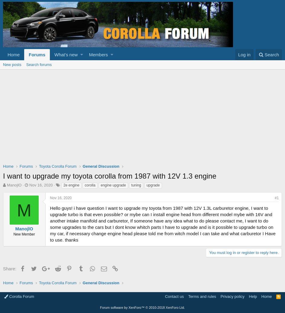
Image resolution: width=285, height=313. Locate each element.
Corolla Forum (19, 296)
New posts (12, 64)
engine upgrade (113, 185)
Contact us (174, 296)
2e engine (71, 185)
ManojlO (14, 185)
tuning (136, 185)
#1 (277, 198)
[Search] (269, 54)
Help (253, 296)
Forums (37, 54)
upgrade (153, 185)
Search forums (39, 64)
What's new (66, 54)
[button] (82, 54)
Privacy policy (233, 296)
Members (98, 54)
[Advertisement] (142, 115)
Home (14, 54)
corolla (90, 185)
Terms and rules (202, 296)
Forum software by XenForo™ (142, 307)
